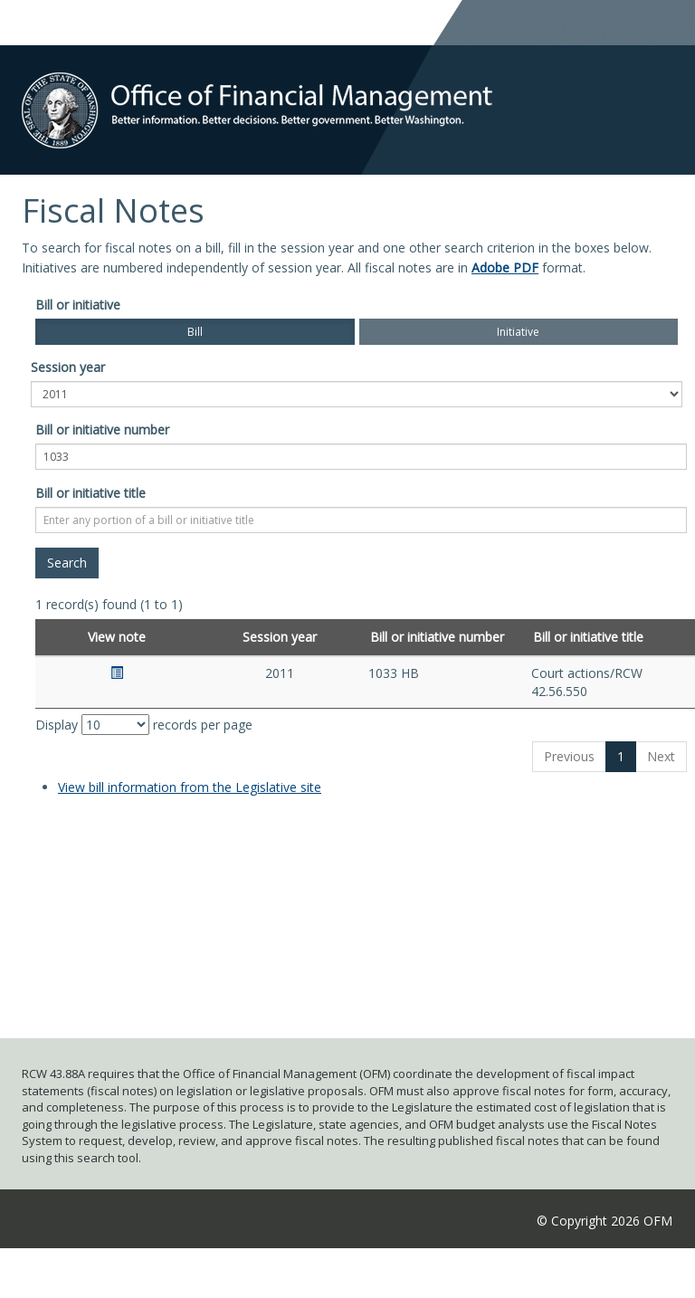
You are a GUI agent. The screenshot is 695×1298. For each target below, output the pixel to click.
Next (661, 756)
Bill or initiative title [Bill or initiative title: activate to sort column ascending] (588, 636)
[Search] (67, 563)
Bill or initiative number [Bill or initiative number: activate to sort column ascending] (437, 636)
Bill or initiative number (102, 429)
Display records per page (143, 724)
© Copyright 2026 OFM (604, 1220)
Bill (195, 331)
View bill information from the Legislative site (189, 787)
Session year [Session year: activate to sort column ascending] (280, 636)
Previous (569, 756)
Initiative (518, 331)
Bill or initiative (77, 304)
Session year (68, 367)
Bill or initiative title (90, 492)
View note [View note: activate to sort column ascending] (117, 636)
